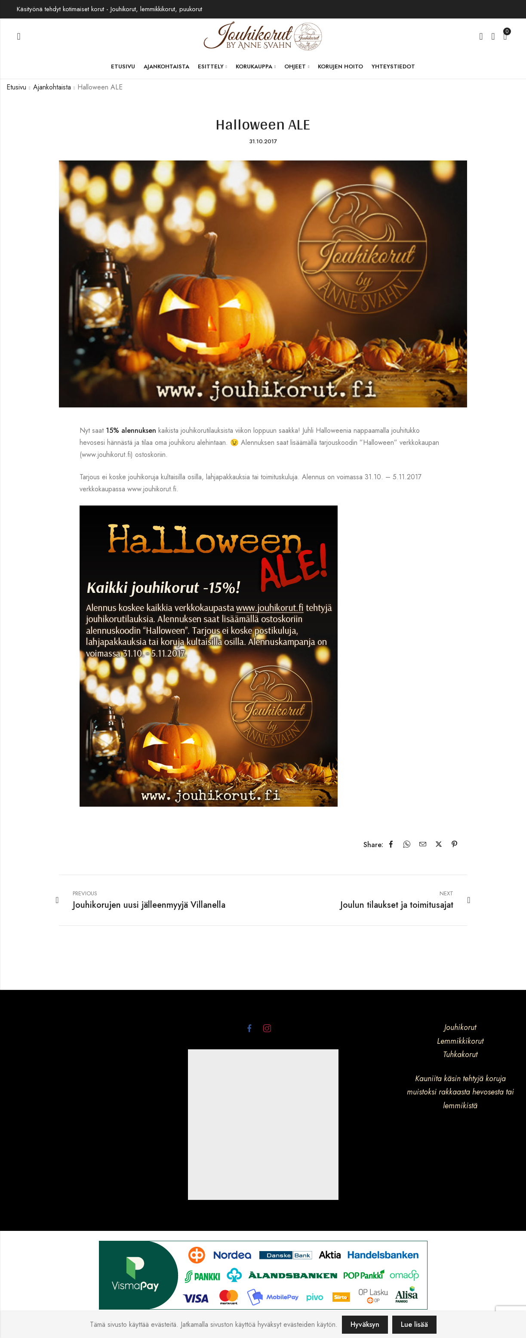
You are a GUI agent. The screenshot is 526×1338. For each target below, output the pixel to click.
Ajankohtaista (52, 87)
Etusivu (16, 87)
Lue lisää (414, 1324)
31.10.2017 (263, 141)
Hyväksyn (365, 1324)
